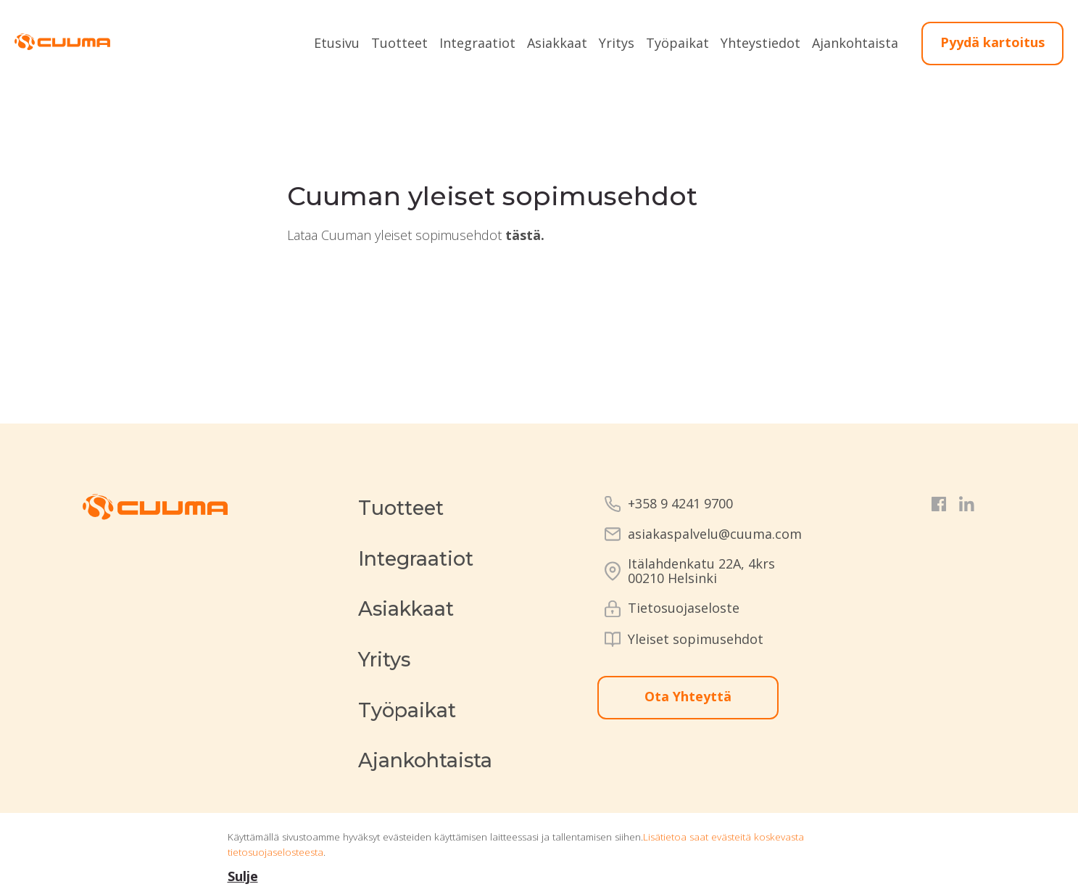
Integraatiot (477, 42)
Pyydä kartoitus (992, 42)
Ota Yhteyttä (687, 696)
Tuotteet (399, 42)
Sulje (243, 876)
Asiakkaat (557, 42)
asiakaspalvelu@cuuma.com (715, 534)
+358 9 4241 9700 (680, 504)
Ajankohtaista (855, 42)
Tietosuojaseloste (683, 608)
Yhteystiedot (760, 42)
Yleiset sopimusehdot (695, 639)
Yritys (616, 42)
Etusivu (337, 42)
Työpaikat (677, 42)
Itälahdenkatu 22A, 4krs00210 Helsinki (701, 571)
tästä (523, 235)
